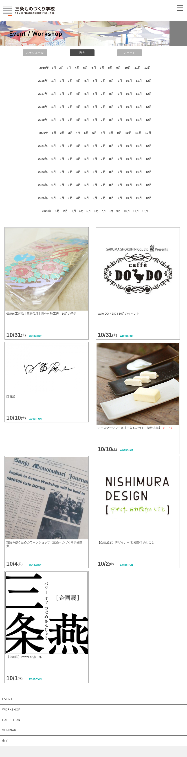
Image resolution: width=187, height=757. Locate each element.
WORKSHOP (11, 709)
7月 (102, 67)
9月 (118, 67)
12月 (147, 67)
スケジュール (35, 52)
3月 (70, 80)
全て (5, 740)
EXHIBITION (11, 720)
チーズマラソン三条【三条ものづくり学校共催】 (135, 428)
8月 (110, 67)
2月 (61, 80)
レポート (129, 52)
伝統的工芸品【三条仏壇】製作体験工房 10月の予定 (41, 313)
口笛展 (10, 396)
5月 (85, 67)
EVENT (7, 699)
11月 (137, 67)
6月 (93, 67)
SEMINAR (9, 730)
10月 (128, 67)
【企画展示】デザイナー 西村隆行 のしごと (126, 542)
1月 (53, 80)
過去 (82, 52)
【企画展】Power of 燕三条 (24, 657)
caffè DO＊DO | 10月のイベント (118, 313)
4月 (77, 67)
